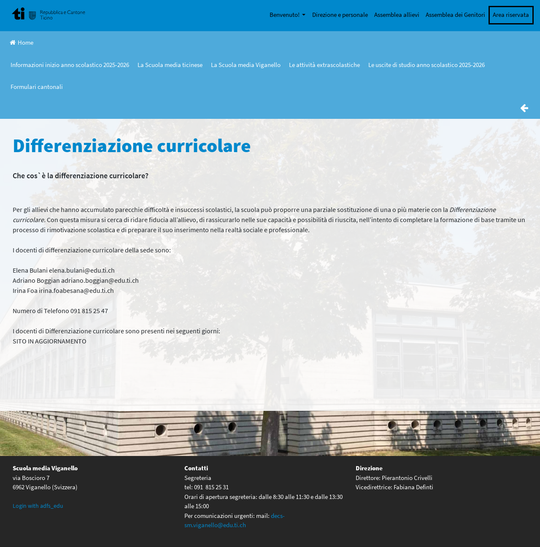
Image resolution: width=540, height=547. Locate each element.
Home (21, 42)
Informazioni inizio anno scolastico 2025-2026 (70, 65)
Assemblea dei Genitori (455, 15)
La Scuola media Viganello (246, 65)
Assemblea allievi (396, 15)
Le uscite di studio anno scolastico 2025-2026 (426, 65)
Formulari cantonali (37, 87)
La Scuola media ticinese (170, 65)
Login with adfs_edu (38, 505)
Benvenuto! (285, 15)
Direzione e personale (340, 15)
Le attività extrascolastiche (324, 65)
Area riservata (511, 15)
